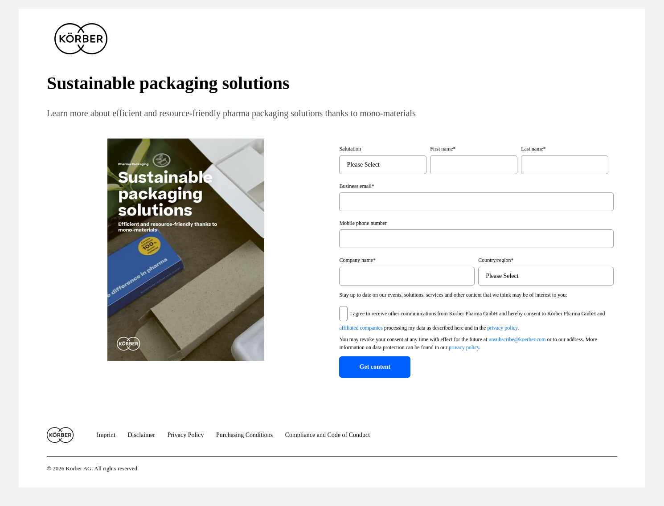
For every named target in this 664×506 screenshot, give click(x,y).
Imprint (106, 435)
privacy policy (502, 328)
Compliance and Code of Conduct (327, 435)
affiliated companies (360, 328)
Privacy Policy (185, 435)
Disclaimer (141, 435)
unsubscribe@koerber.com (517, 339)
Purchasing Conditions (244, 435)
